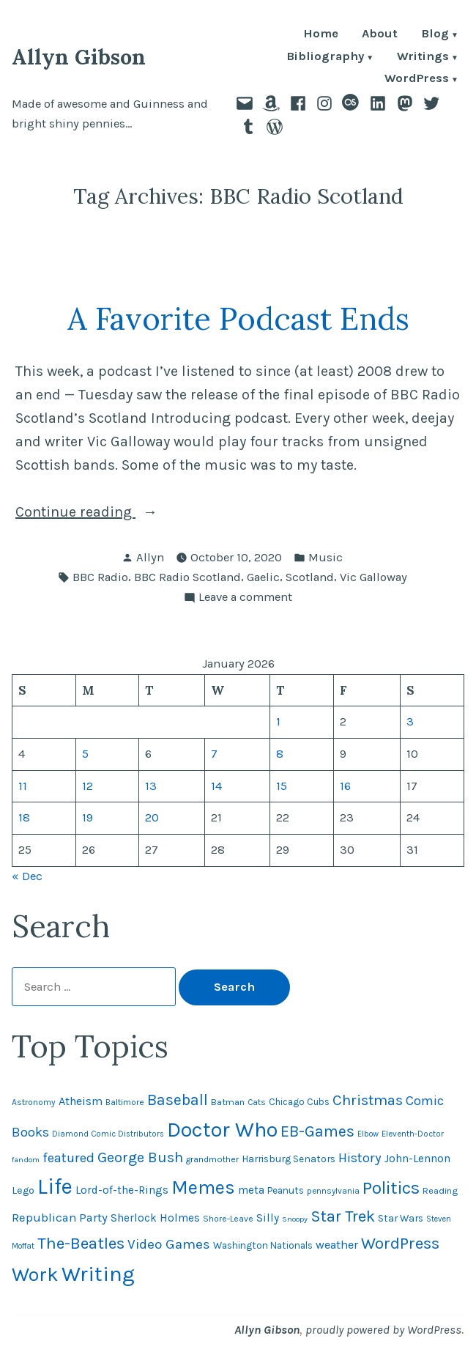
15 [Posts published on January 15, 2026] (281, 786)
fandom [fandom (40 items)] (26, 1159)
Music (325, 557)
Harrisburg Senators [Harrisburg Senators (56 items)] (288, 1158)
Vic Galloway (373, 577)
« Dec (27, 876)
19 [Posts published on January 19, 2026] (87, 817)
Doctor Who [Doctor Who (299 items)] (222, 1129)
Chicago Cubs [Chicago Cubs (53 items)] (299, 1101)
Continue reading (102, 512)
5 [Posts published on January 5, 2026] (85, 754)
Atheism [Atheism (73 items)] (81, 1101)
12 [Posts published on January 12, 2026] (87, 786)
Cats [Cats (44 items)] (257, 1102)
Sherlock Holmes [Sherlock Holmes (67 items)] (155, 1218)
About (380, 34)
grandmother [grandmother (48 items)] (212, 1159)
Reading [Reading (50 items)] (440, 1190)
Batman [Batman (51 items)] (228, 1101)
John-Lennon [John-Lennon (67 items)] (417, 1158)
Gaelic (263, 577)
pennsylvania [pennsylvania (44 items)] (333, 1191)
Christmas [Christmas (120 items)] (367, 1100)
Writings (423, 57)
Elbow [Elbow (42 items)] (368, 1134)
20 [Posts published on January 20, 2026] (152, 817)
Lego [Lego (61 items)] (23, 1190)
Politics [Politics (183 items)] (391, 1188)
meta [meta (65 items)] (251, 1190)
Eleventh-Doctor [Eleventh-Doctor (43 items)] (413, 1134)
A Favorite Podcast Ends (238, 318)
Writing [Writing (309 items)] (98, 1273)
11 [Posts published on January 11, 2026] (22, 786)
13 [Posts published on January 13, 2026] (151, 786)
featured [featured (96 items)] (68, 1158)
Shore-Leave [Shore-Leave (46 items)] (228, 1219)
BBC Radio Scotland (187, 577)
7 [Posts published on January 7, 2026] (214, 754)
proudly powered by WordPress (383, 1330)
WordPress (416, 79)
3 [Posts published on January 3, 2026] (410, 721)
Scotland (310, 577)
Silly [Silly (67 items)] (267, 1218)
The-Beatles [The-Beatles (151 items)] (80, 1243)
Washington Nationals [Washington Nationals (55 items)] (263, 1245)
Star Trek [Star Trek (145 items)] (342, 1216)
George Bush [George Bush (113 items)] (140, 1157)
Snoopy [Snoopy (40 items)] (295, 1219)
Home (320, 34)
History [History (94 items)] (360, 1158)
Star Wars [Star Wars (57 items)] (400, 1218)
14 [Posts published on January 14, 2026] (216, 786)
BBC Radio (100, 577)
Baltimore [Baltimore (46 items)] (124, 1102)
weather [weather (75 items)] (337, 1245)
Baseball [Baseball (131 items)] (177, 1099)
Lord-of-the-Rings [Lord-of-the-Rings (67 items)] (121, 1190)
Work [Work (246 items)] (35, 1274)
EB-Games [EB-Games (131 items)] (317, 1131)
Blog (435, 34)
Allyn (150, 557)
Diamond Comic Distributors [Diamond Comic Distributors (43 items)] (108, 1134)
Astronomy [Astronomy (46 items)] (34, 1102)
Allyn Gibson (79, 56)
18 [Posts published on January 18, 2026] (24, 817)
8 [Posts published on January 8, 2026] (279, 754)
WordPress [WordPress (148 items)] (400, 1243)
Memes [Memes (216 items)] (203, 1187)
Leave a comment (245, 597)
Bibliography (325, 57)
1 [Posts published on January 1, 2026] (278, 721)
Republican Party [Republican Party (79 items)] (60, 1218)
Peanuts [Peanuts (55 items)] (285, 1190)
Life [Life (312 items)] (54, 1186)
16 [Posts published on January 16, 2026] (345, 786)
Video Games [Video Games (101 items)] (168, 1244)
